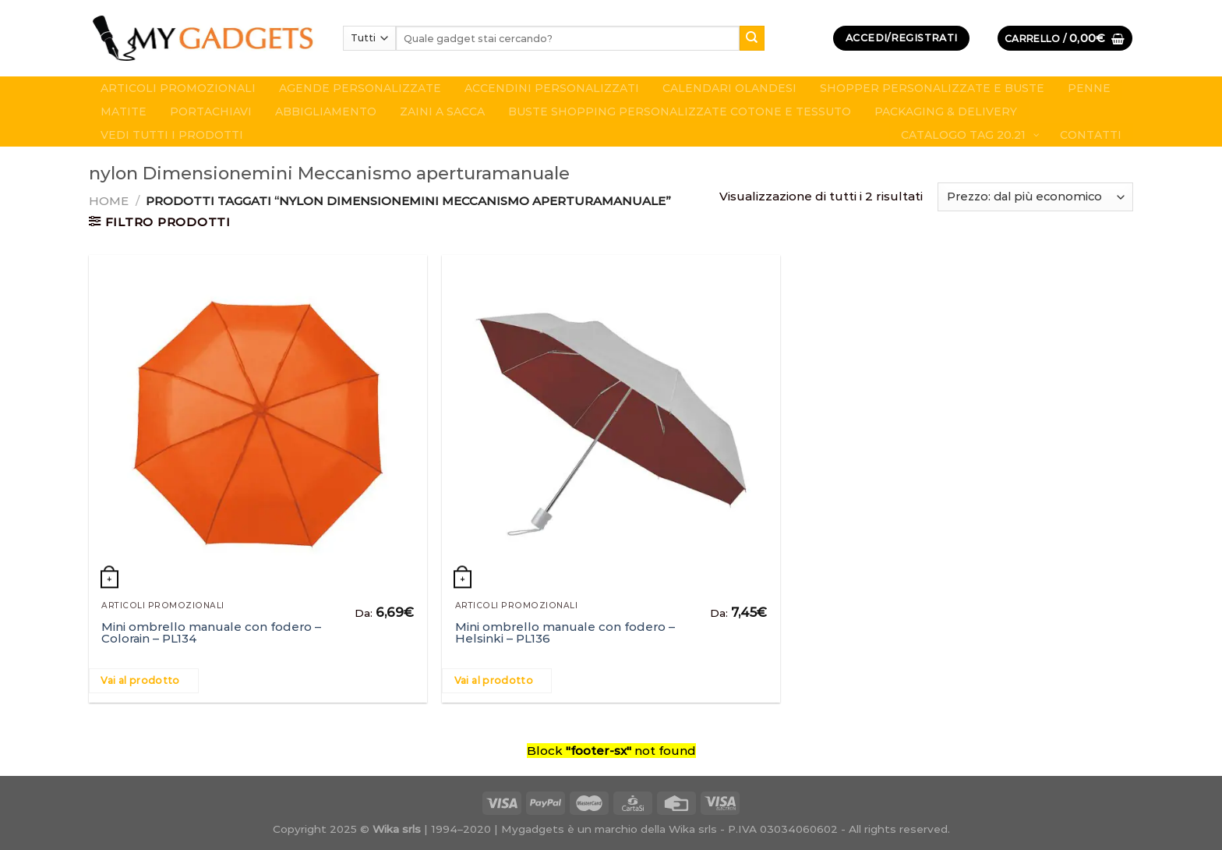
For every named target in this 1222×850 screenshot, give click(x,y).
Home (109, 200)
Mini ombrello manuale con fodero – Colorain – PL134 (211, 632)
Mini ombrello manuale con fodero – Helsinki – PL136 (565, 632)
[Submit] (752, 38)
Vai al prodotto (140, 680)
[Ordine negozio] (1035, 196)
